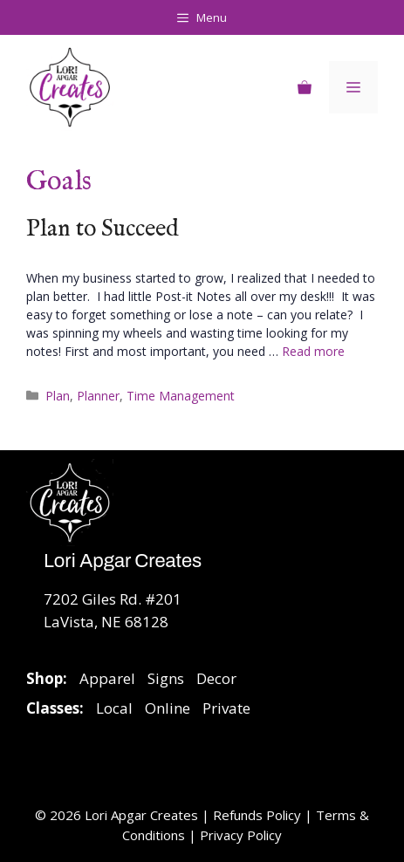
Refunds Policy (259, 815)
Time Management (181, 395)
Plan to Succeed (102, 229)
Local (114, 708)
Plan (57, 395)
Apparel (107, 678)
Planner (98, 395)
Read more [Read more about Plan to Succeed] (313, 351)
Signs (165, 678)
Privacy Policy (241, 835)
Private (226, 708)
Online (167, 708)
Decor (216, 678)
